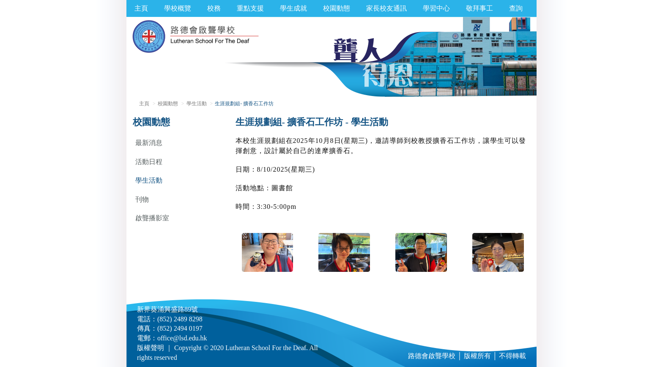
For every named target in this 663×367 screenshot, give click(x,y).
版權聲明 (150, 347)
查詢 (516, 8)
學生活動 (196, 104)
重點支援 (250, 8)
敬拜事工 (479, 8)
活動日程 (148, 161)
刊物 (142, 199)
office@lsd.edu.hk (182, 338)
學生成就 (293, 8)
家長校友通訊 (386, 8)
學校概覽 (177, 8)
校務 (214, 8)
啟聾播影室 (152, 218)
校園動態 (336, 8)
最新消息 (148, 142)
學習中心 (436, 8)
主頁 (141, 8)
